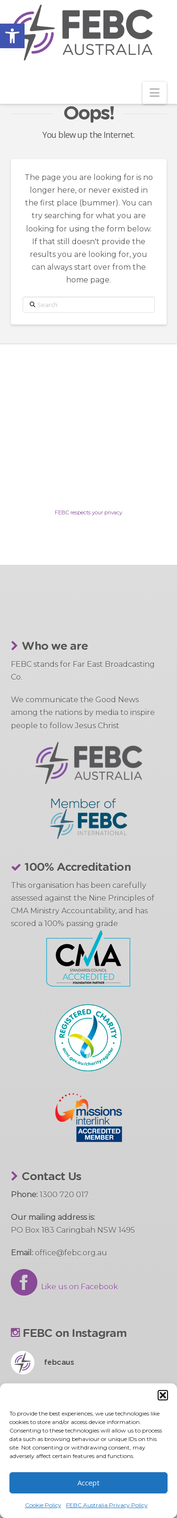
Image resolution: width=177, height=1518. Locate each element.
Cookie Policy (43, 1505)
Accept (88, 1482)
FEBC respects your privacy (88, 512)
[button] (12, 36)
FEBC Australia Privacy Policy (107, 1505)
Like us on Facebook (64, 1286)
